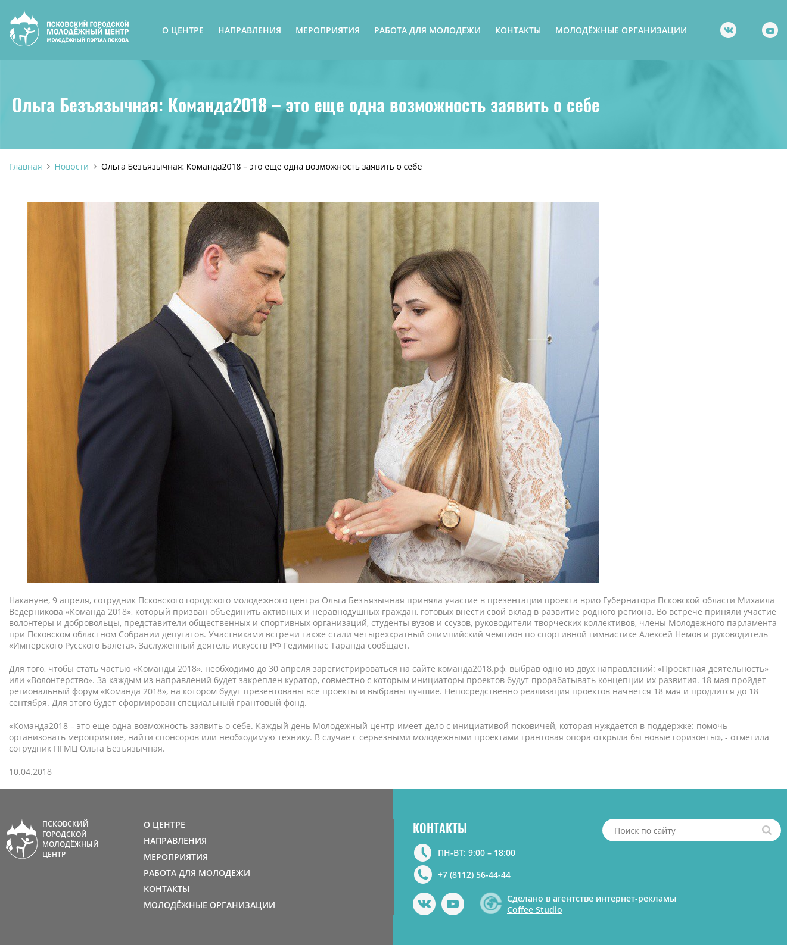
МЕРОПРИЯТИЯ (327, 30)
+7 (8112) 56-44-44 (474, 874)
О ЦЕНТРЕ (183, 30)
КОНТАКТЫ (518, 30)
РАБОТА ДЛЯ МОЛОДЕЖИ (427, 30)
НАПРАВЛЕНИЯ (249, 30)
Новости (72, 166)
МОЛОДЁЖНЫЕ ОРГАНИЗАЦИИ (621, 30)
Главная (25, 166)
